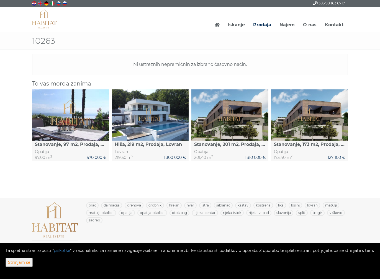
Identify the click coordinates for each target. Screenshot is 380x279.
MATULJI (331, 205)
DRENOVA (134, 205)
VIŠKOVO (336, 213)
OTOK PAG (179, 213)
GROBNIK (154, 205)
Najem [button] (287, 24)
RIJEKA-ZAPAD (259, 213)
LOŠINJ (295, 205)
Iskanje (236, 24)
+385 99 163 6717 (329, 3)
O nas (310, 24)
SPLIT (301, 213)
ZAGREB (94, 220)
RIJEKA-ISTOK (232, 213)
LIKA (281, 205)
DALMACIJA (112, 205)
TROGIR (317, 213)
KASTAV (243, 205)
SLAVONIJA (283, 213)
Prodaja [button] (262, 24)
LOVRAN (312, 205)
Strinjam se (19, 262)
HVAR (190, 205)
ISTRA (205, 205)
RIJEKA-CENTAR (204, 213)
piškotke (62, 250)
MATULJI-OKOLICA (101, 213)
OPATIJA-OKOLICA (152, 213)
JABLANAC (223, 205)
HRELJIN (174, 205)
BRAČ (92, 205)
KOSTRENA (263, 205)
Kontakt (334, 24)
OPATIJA (126, 213)
